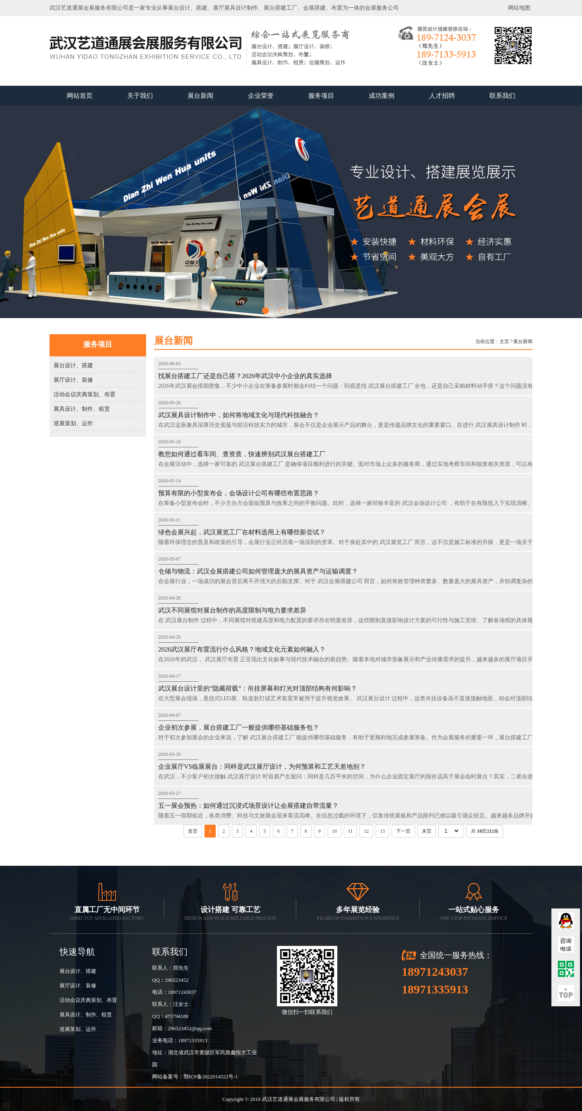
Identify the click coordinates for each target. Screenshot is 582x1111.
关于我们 (140, 95)
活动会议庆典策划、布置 (85, 394)
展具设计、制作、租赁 (82, 409)
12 (366, 831)
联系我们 (502, 95)
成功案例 (381, 95)
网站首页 (80, 95)
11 (350, 831)
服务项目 (321, 95)
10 (334, 831)
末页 (426, 831)
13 (382, 831)
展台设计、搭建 (73, 365)
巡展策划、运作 (73, 423)
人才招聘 (442, 95)
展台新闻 (200, 95)
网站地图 (519, 8)
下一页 (403, 831)
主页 (504, 341)
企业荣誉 (261, 95)
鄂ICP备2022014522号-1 (211, 1077)
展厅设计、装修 (73, 380)
